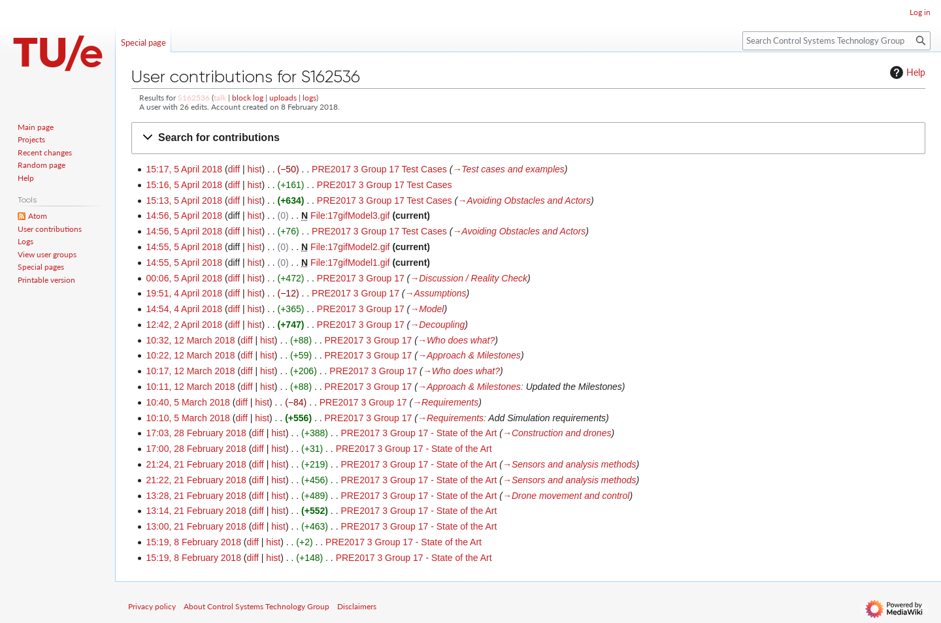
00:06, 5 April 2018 (184, 278)
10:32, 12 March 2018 (190, 340)
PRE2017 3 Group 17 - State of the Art (418, 433)
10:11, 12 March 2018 (190, 386)
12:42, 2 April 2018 (184, 324)
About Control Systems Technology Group (256, 606)
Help (906, 72)
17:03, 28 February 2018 (196, 433)
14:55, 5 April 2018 (184, 247)
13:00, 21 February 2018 (196, 526)
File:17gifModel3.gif (349, 215)
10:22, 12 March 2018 (190, 355)
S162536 (194, 98)
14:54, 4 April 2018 (184, 309)
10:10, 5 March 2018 (187, 418)
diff (234, 169)
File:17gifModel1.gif (349, 262)
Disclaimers (356, 606)
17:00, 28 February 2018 (196, 448)
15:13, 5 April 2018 (184, 200)
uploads (283, 98)
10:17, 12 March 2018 (190, 371)
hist (255, 169)
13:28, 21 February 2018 (196, 495)
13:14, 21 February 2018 (196, 510)
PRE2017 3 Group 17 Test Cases (379, 169)
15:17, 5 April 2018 (184, 169)
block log (247, 98)
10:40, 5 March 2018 (187, 402)
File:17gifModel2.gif (349, 247)
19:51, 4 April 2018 (184, 293)
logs (309, 98)
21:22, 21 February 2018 (196, 480)
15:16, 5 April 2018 (184, 185)
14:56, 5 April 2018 (184, 215)
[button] (528, 138)
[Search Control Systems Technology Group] (836, 40)
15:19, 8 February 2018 (193, 542)
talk (220, 98)
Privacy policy (152, 606)
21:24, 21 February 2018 (196, 464)
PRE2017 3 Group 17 (360, 278)
